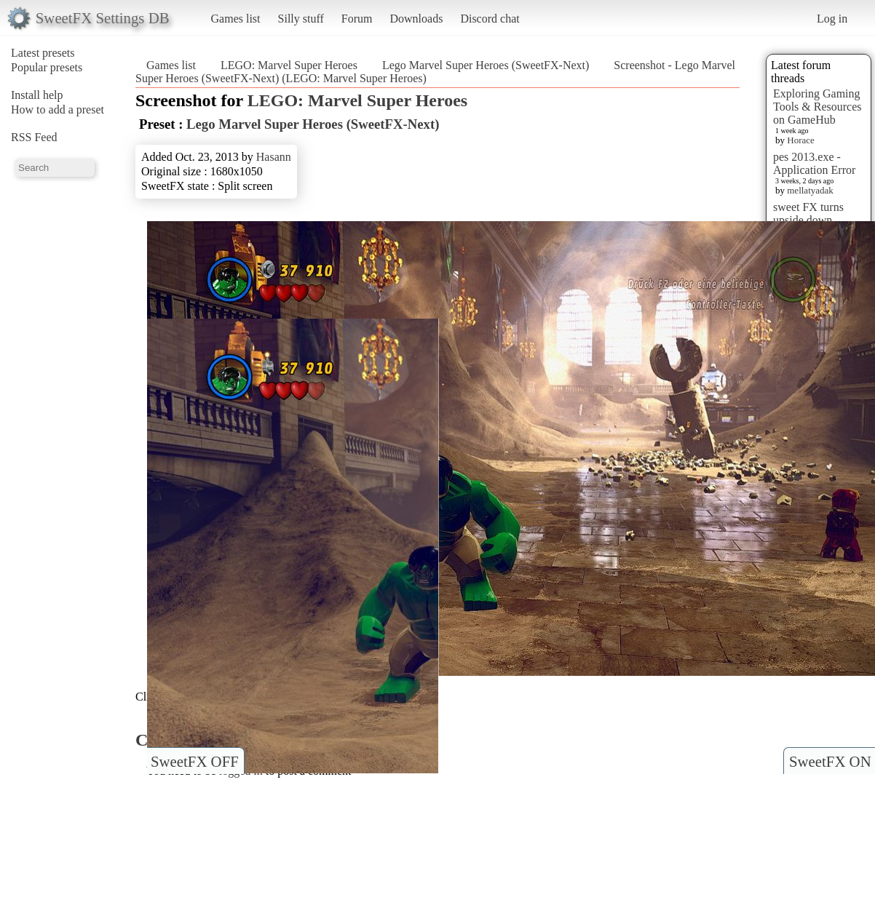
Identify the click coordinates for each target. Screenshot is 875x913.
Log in (832, 18)
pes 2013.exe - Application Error (814, 163)
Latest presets (43, 53)
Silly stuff (301, 18)
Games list (236, 18)
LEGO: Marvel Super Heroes (289, 65)
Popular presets (46, 67)
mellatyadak (810, 190)
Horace (801, 140)
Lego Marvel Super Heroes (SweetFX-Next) (487, 65)
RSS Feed (34, 137)
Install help (37, 95)
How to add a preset (57, 109)
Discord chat (489, 18)
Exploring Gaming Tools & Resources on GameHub (817, 106)
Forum (357, 18)
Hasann (273, 157)
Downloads (416, 18)
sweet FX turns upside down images (808, 220)
